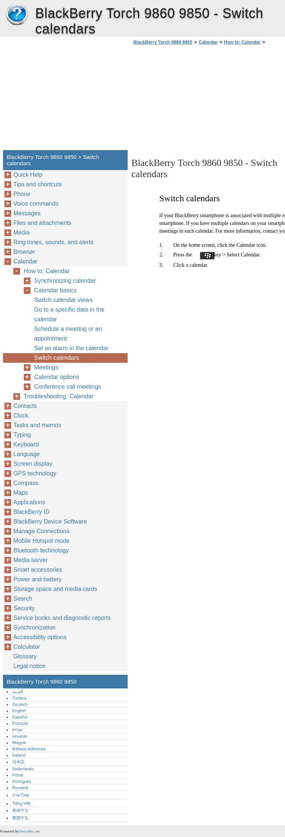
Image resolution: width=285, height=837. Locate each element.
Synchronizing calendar (65, 281)
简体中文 (20, 810)
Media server (30, 560)
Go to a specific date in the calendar (69, 314)
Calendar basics (55, 290)
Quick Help (27, 175)
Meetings (46, 367)
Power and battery (37, 579)
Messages (26, 213)
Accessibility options (39, 637)
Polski (17, 775)
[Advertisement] (193, 100)
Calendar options (56, 377)
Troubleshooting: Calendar (59, 396)
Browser (24, 252)
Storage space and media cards (55, 589)
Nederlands (22, 769)
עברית (17, 729)
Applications (29, 502)
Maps (20, 492)
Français (20, 723)
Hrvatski (19, 736)
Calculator (26, 647)
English (19, 710)
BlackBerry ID (31, 512)
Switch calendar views (63, 300)
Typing (22, 435)
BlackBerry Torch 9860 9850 (17, 15)
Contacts (25, 406)
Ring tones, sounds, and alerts (53, 242)
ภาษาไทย (20, 795)
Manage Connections (41, 531)
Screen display (32, 464)
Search (22, 598)
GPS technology (34, 473)
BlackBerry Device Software (50, 521)
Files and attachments (42, 223)
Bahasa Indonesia (29, 749)
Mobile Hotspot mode (41, 541)
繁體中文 (20, 818)
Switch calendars (56, 358)
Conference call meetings (67, 386)
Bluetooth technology (41, 550)
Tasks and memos (37, 425)
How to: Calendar (242, 42)
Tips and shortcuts (37, 184)
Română (20, 787)
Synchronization (34, 627)
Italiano (19, 755)
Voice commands (36, 203)
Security (24, 608)
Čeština (19, 698)
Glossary (25, 656)
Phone (21, 194)
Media (21, 232)
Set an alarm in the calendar (71, 348)
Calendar (208, 42)
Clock (20, 415)
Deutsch (19, 704)
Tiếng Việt (21, 803)
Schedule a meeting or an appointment (68, 334)
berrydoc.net (29, 831)
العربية (17, 691)
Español (19, 717)
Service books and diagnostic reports (62, 618)
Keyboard (26, 444)
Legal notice (29, 666)
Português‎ (21, 781)
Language (26, 454)
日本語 (18, 762)
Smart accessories (37, 570)
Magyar (19, 742)
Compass (26, 483)
